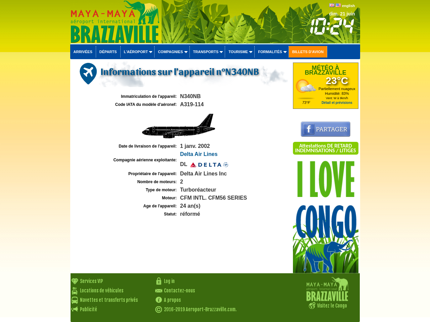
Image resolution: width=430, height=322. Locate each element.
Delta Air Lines (198, 154)
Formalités (270, 52)
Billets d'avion (308, 52)
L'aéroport (136, 52)
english (348, 6)
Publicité (88, 309)
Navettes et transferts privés (109, 300)
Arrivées (83, 52)
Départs (108, 52)
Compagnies (170, 52)
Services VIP (91, 281)
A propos (172, 300)
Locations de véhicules (101, 290)
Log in (169, 281)
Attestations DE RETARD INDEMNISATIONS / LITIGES (325, 148)
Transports (206, 52)
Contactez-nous (179, 290)
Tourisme (238, 52)
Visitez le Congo (332, 306)
